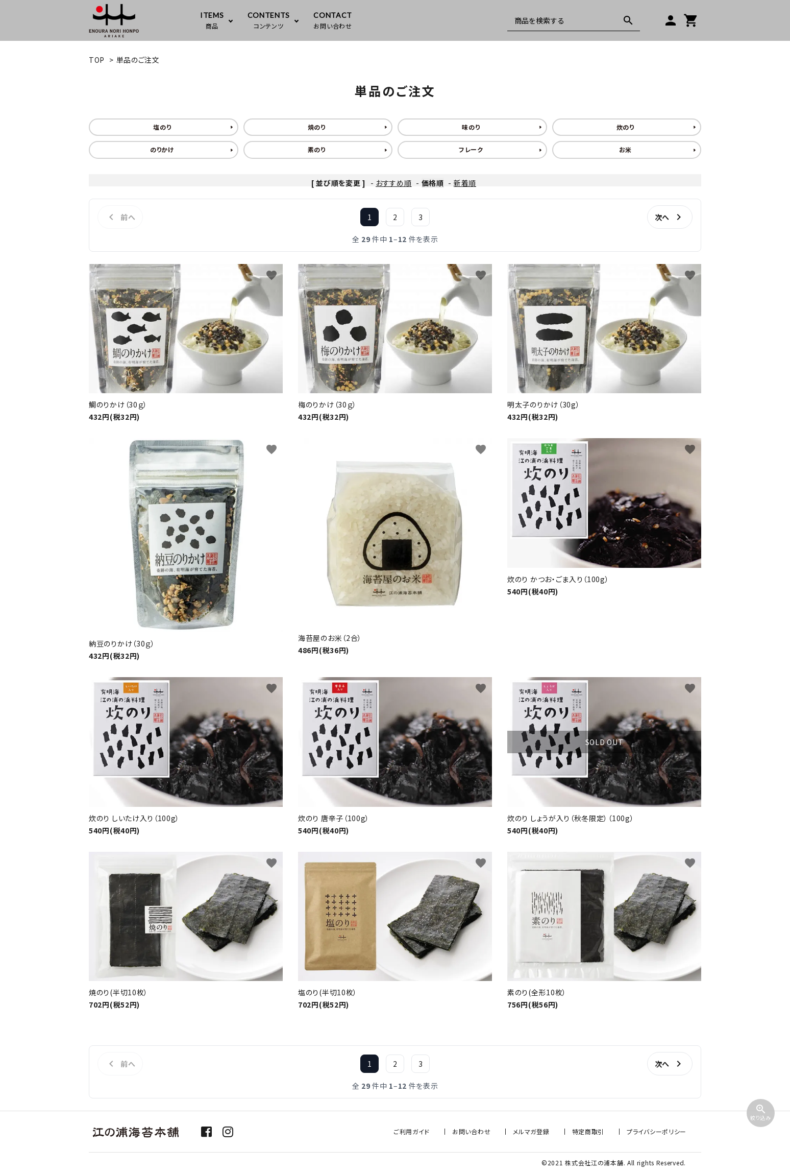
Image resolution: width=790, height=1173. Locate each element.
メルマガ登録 (531, 1131)
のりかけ (162, 149)
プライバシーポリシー (656, 1131)
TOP (97, 60)
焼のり (317, 127)
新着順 (465, 183)
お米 (625, 149)
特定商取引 (588, 1131)
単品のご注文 (138, 60)
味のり (471, 127)
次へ (670, 217)
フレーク (471, 149)
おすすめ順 (394, 183)
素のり (317, 149)
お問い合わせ (471, 1131)
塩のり (162, 127)
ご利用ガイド (411, 1131)
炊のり (625, 127)
